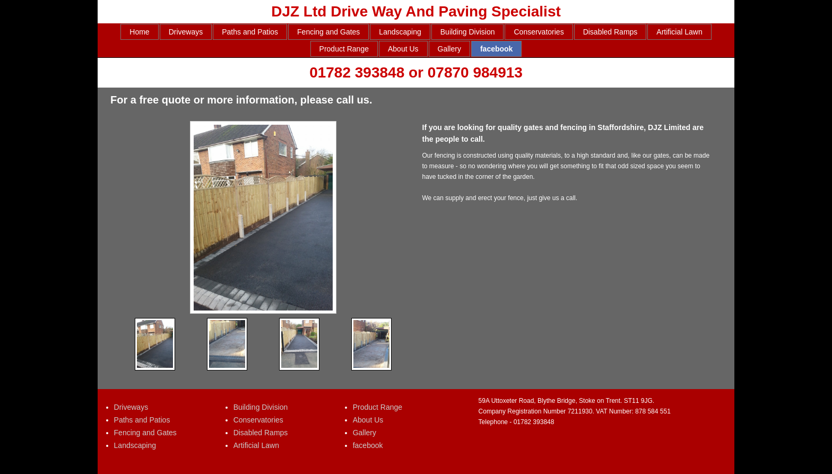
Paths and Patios (250, 32)
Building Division (467, 32)
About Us (403, 49)
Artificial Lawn (679, 32)
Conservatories (539, 32)
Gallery (449, 49)
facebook (496, 49)
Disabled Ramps (610, 32)
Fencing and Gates (328, 32)
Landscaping (400, 32)
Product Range (344, 49)
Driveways (186, 32)
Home (139, 32)
